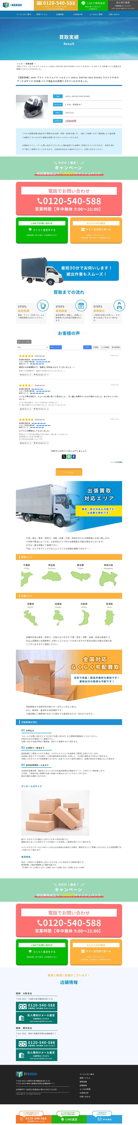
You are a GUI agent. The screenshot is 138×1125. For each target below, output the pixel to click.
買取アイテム (41, 14)
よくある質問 (85, 1089)
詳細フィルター (56, 347)
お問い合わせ (114, 14)
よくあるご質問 (96, 14)
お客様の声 (78, 14)
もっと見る (69, 472)
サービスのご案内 (23, 14)
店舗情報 (60, 14)
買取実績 (83, 1081)
